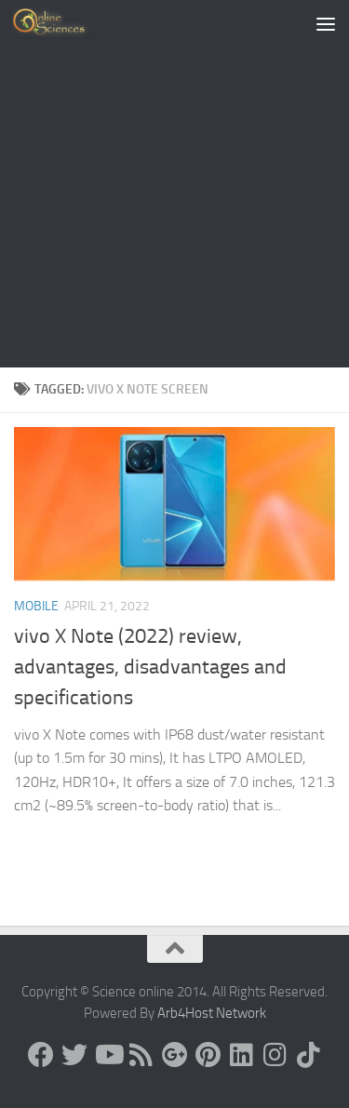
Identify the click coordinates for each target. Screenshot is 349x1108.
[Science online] (41, 1055)
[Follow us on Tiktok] (309, 1055)
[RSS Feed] (141, 1055)
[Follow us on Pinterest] (208, 1055)
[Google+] (175, 1055)
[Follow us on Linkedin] (242, 1055)
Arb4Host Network (211, 1013)
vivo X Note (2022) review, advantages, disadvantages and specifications (150, 667)
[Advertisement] (174, 183)
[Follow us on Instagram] (275, 1055)
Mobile (36, 606)
